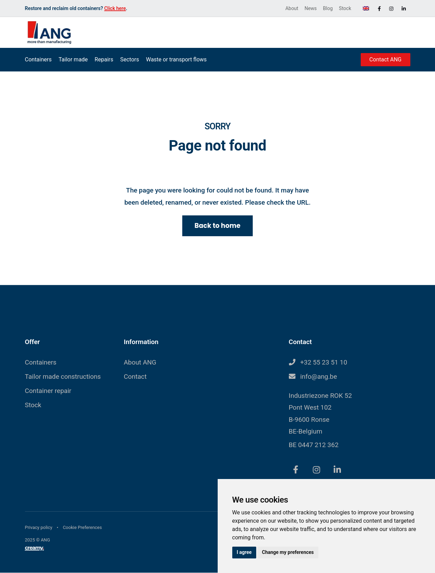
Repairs (104, 59)
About (291, 8)
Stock (345, 8)
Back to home (217, 225)
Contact (135, 377)
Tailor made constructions (63, 377)
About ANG (140, 363)
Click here (115, 8)
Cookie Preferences (82, 527)
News (310, 8)
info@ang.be (318, 377)
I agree (244, 552)
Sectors (129, 59)
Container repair (48, 391)
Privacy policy (38, 527)
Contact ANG (385, 59)
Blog (328, 8)
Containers (38, 59)
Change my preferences (289, 552)
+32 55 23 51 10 (324, 363)
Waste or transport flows (176, 59)
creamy (34, 548)
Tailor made (73, 59)
